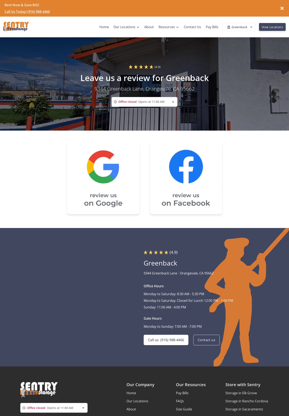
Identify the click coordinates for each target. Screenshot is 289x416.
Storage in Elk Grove (241, 393)
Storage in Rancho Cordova (246, 401)
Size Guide (184, 409)
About (131, 409)
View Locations (272, 27)
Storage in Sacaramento (244, 409)
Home (131, 393)
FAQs (180, 401)
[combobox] (144, 102)
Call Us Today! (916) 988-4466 (27, 11)
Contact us (206, 340)
